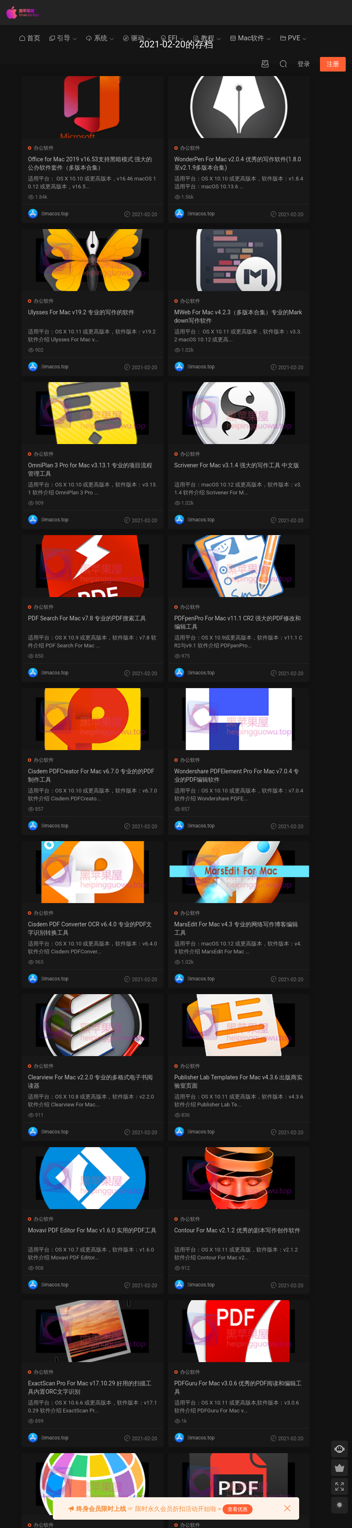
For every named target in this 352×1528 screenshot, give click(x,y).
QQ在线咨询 (280, 1380)
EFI (168, 38)
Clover (178, 1348)
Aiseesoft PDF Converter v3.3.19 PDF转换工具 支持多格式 (175, 1081)
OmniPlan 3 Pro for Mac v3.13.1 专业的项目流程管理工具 (174, 316)
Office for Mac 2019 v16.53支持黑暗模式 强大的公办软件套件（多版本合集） (69, 164)
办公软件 (45, 148)
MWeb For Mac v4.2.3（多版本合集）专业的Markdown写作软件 (71, 316)
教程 (203, 38)
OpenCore (182, 1379)
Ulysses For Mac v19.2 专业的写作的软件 (279, 163)
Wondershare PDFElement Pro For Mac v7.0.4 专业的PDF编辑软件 (70, 623)
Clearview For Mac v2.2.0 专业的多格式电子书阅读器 (71, 775)
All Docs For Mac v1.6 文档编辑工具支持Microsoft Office (69, 1234)
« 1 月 (221, 1471)
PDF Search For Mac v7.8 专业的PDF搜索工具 (71, 469)
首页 (29, 38)
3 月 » (237, 1471)
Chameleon (183, 1394)
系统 (96, 38)
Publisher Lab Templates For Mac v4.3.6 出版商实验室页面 (175, 775)
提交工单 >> (280, 1368)
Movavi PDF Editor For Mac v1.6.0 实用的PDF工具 (279, 775)
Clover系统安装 (143, 1394)
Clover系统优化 (143, 1379)
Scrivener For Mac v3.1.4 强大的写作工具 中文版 (279, 316)
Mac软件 (247, 38)
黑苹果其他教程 (143, 1348)
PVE (290, 38)
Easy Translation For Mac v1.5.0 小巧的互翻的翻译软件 (70, 1081)
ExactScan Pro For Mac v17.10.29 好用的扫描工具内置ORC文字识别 (175, 929)
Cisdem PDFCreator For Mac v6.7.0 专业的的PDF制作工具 (279, 469)
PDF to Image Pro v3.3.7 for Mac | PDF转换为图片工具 (280, 1081)
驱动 (133, 38)
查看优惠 (238, 1509)
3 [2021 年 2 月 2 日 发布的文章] (226, 1385)
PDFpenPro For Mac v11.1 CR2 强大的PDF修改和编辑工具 (173, 469)
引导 (59, 38)
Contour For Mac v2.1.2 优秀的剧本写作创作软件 (71, 928)
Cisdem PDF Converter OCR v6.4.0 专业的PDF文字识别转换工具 (175, 622)
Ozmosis (180, 1363)
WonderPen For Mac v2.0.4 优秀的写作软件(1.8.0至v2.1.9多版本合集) (174, 164)
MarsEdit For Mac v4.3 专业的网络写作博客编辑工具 (279, 622)
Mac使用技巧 (141, 1363)
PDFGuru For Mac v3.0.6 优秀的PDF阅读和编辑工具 (280, 928)
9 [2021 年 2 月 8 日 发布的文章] (218, 1397)
